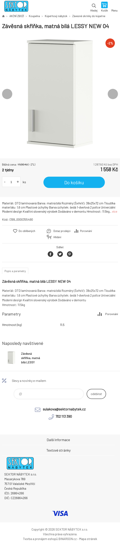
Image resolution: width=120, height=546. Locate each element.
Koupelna (34, 16)
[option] (60, 94)
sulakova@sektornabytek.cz (64, 409)
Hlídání (57, 237)
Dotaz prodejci (61, 231)
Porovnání (86, 231)
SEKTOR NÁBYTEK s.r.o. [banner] (16, 7)
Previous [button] (7, 94)
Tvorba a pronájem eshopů (40, 539)
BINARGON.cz (67, 539)
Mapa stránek (88, 539)
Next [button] (113, 94)
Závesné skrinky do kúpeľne (88, 16)
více (114, 211)
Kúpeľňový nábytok (56, 16)
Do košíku (74, 182)
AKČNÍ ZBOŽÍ (16, 16)
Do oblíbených (27, 231)
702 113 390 (63, 416)
